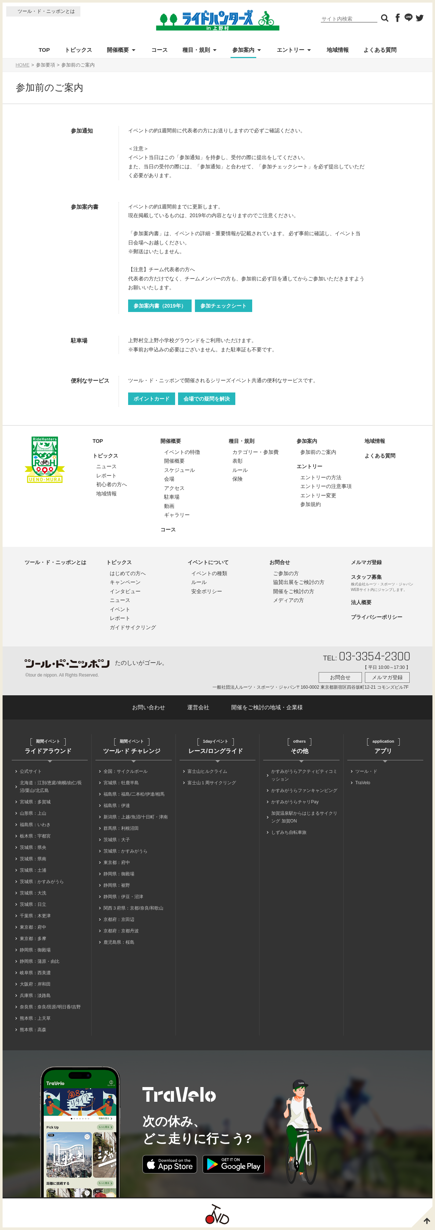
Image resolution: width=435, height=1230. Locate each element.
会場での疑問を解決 (207, 399)
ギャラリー (177, 515)
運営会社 (198, 707)
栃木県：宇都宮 (35, 836)
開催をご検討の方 (293, 591)
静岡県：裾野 (117, 885)
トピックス (78, 50)
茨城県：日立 (33, 904)
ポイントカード (152, 399)
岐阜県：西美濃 (35, 972)
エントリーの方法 (320, 477)
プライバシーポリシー (376, 617)
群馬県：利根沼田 (121, 828)
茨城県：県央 (33, 847)
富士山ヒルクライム (207, 771)
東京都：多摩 (33, 938)
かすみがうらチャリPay (295, 801)
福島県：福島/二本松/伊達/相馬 (134, 794)
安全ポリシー (206, 591)
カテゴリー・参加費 (255, 452)
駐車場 (172, 497)
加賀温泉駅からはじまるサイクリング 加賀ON (304, 817)
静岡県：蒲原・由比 (39, 961)
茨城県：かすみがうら (42, 881)
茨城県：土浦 (33, 870)
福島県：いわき (35, 824)
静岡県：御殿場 (35, 950)
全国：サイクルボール (126, 771)
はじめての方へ (128, 573)
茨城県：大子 (117, 839)
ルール (240, 470)
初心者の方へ (111, 484)
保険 (237, 479)
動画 (169, 506)
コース (159, 50)
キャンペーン (125, 582)
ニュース (106, 466)
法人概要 (361, 602)
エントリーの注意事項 (326, 486)
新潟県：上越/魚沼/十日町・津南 (136, 817)
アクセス (174, 488)
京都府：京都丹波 (121, 930)
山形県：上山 (33, 813)
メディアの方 (288, 600)
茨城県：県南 (33, 858)
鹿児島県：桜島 (119, 942)
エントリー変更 (318, 495)
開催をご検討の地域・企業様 (267, 707)
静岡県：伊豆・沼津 (123, 896)
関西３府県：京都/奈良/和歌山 (133, 908)
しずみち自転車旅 (289, 832)
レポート (106, 475)
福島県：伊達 (117, 805)
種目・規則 (196, 50)
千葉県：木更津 (35, 915)
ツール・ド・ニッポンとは (46, 11)
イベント (120, 609)
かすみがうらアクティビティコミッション (304, 775)
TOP (44, 50)
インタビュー (125, 591)
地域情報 (338, 50)
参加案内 (243, 50)
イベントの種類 (209, 573)
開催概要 (118, 50)
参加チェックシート (223, 306)
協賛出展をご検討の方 (299, 582)
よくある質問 (379, 50)
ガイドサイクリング (133, 627)
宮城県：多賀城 (35, 801)
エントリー (290, 50)
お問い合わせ (148, 707)
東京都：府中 (33, 927)
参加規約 (310, 504)
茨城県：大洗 (33, 893)
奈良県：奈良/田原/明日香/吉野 (50, 1007)
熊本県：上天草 (35, 1018)
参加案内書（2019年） (160, 306)
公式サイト (31, 771)
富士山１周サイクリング (212, 782)
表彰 (237, 461)
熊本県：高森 (33, 1029)
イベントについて (208, 562)
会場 (169, 479)
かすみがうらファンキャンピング (304, 790)
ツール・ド (366, 771)
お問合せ (279, 562)
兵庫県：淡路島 (35, 995)
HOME (23, 65)
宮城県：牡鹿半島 (121, 782)
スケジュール (179, 470)
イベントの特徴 (182, 452)
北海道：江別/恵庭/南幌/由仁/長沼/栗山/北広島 (51, 786)
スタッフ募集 (366, 577)
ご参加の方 (286, 573)
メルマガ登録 (366, 562)
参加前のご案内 (318, 452)
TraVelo (362, 782)
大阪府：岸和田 (35, 984)
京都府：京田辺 (119, 919)
